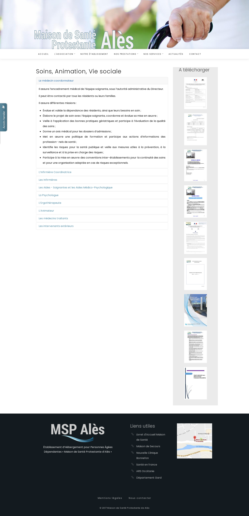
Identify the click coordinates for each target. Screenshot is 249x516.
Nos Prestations (125, 54)
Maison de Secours (148, 446)
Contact (195, 54)
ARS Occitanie (145, 471)
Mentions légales (110, 498)
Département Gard (149, 478)
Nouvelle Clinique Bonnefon (147, 455)
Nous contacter (140, 498)
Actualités (176, 54)
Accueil (43, 54)
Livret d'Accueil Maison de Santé (150, 437)
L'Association (64, 54)
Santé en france (146, 464)
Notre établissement (94, 54)
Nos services (152, 54)
